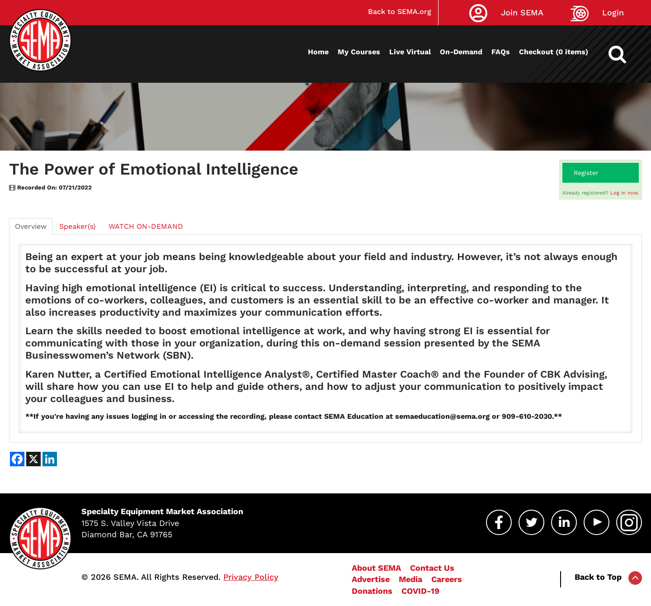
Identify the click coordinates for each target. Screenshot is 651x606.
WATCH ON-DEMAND (145, 226)
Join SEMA (522, 12)
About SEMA (376, 568)
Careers (446, 579)
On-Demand (461, 51)
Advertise (371, 579)
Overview (31, 226)
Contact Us (432, 568)
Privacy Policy (250, 577)
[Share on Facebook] (17, 459)
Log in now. (624, 193)
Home (318, 51)
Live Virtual (410, 51)
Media (410, 579)
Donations (372, 591)
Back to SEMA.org (399, 11)
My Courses (359, 51)
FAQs (500, 51)
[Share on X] (33, 459)
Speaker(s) (77, 226)
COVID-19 (420, 591)
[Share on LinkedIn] (50, 459)
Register (586, 172)
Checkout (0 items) (553, 51)
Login (613, 12)
